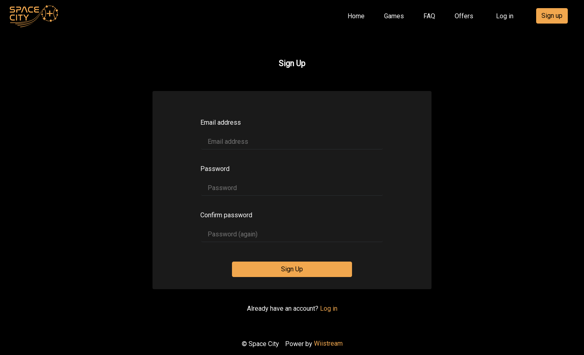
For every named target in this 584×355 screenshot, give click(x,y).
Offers (464, 16)
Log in (504, 16)
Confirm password (226, 215)
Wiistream (328, 343)
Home (358, 15)
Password (215, 169)
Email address (220, 122)
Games (394, 16)
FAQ (429, 16)
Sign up (552, 15)
